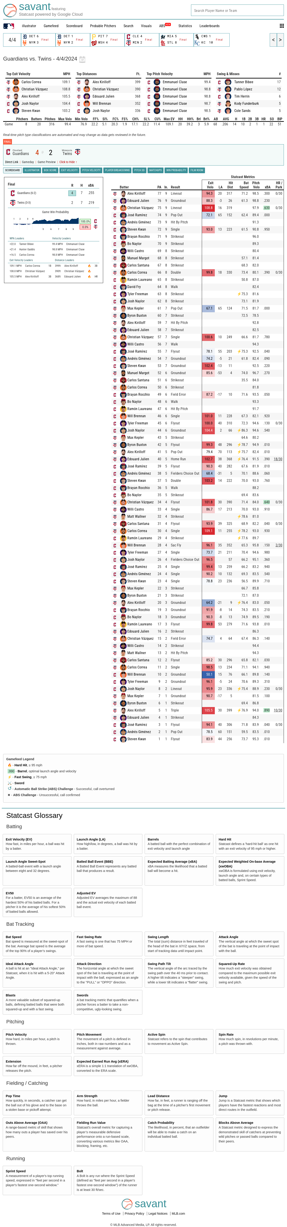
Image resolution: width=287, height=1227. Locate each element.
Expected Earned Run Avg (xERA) (102, 1061)
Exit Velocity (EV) (19, 839)
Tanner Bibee (243, 82)
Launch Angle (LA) (91, 839)
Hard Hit (21, 765)
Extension (13, 1061)
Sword (19, 783)
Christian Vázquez (35, 89)
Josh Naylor (30, 103)
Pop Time (13, 1096)
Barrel (22, 771)
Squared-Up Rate (232, 964)
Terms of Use (111, 1213)
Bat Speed (14, 937)
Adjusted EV (86, 893)
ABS (165, 26)
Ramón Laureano (139, 279)
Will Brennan (102, 103)
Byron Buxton (137, 315)
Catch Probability (161, 1122)
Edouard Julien (103, 96)
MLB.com (178, 1213)
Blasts (10, 995)
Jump (223, 1096)
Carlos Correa (31, 82)
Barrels (153, 839)
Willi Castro (135, 251)
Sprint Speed (16, 1171)
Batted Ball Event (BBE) (95, 861)
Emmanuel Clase (175, 82)
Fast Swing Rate (89, 937)
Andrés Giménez (139, 222)
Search (128, 26)
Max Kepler (135, 308)
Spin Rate (226, 1034)
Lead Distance (159, 1096)
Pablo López (243, 89)
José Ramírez (137, 215)
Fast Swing (23, 777)
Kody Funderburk (246, 103)
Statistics (185, 26)
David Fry (134, 287)
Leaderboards (210, 26)
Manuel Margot (138, 258)
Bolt (80, 1171)
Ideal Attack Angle (20, 964)
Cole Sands (242, 111)
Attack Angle (228, 937)
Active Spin (156, 1034)
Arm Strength (87, 1096)
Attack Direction (89, 964)
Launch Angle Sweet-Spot (26, 861)
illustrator (29, 26)
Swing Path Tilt (159, 964)
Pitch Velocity (16, 1034)
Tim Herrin (242, 96)
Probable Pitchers (103, 26)
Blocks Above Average (236, 1122)
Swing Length (158, 937)
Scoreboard (74, 26)
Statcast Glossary (34, 815)
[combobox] (237, 10)
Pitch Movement (89, 1034)
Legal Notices (158, 1213)
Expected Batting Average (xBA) (172, 861)
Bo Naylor (134, 244)
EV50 (10, 893)
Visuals (146, 26)
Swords (82, 995)
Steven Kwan (31, 111)
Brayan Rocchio (138, 236)
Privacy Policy (135, 1213)
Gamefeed (51, 26)
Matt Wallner (136, 516)
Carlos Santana (138, 265)
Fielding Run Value (91, 1122)
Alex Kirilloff (30, 96)
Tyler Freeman (137, 294)
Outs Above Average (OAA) (27, 1122)
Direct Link (12, 162)
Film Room (197, 170)
